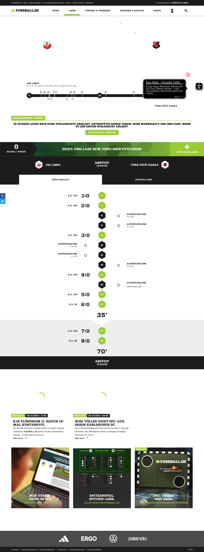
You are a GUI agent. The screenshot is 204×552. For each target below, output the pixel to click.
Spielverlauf (60, 180)
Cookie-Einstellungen (94, 545)
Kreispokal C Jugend (102, 23)
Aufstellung (143, 180)
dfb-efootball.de (35, 3)
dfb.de (25, 3)
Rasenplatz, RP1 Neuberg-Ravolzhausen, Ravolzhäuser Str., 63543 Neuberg (102, 32)
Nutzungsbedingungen (47, 545)
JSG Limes (47, 57)
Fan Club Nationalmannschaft (53, 3)
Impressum (15, 545)
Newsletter (89, 3)
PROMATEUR (16, 3)
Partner (68, 3)
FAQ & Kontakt (78, 3)
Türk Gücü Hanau (156, 57)
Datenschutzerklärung (29, 545)
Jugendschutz (62, 545)
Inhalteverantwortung (77, 545)
